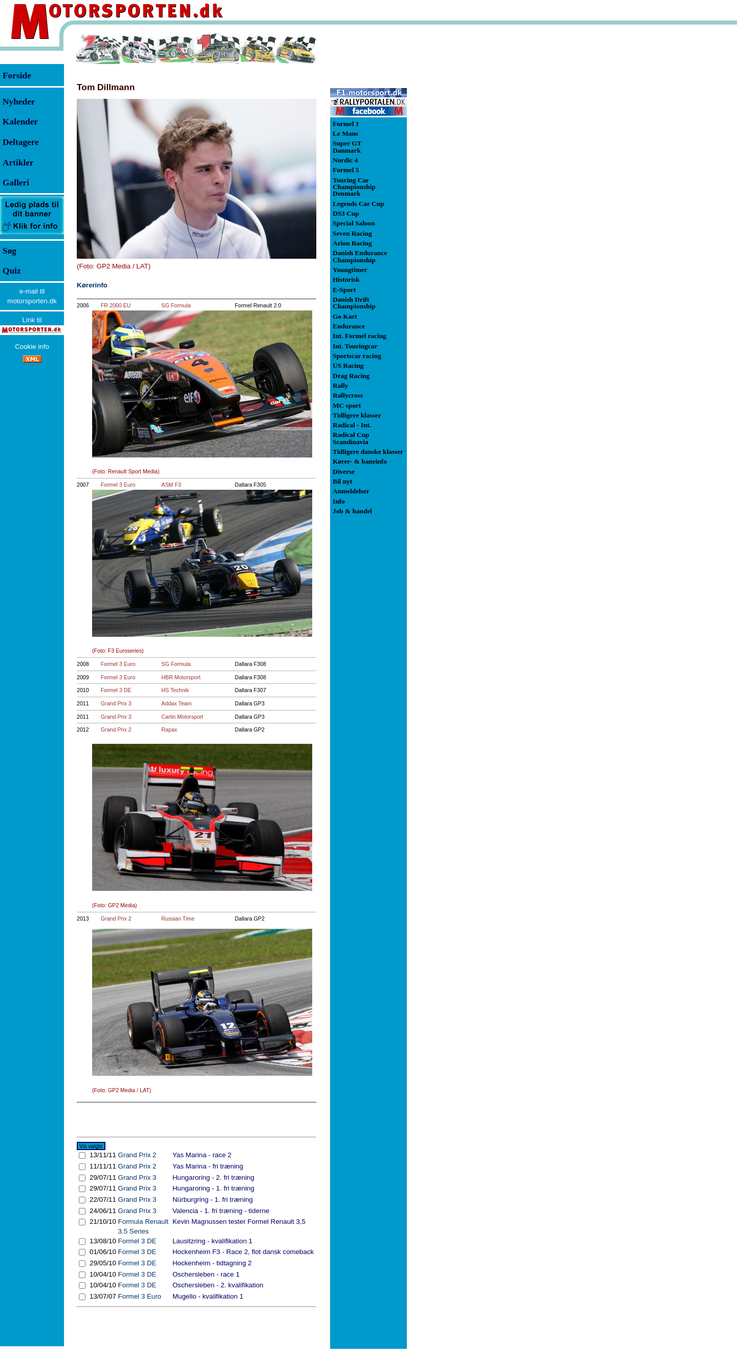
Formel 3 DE (116, 690)
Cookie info (32, 346)
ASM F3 (171, 485)
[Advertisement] (461, 186)
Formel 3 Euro (118, 485)
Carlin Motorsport (182, 717)
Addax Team (176, 703)
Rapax (169, 729)
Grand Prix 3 (116, 703)
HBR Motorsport (180, 677)
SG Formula (175, 305)
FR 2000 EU (116, 305)
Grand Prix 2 (116, 729)
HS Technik (175, 690)
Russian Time (177, 918)
